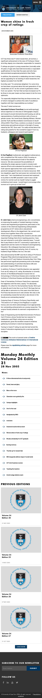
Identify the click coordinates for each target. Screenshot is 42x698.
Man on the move (11, 390)
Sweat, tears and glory (13, 384)
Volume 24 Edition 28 (6, 595)
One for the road (11, 408)
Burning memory (11, 445)
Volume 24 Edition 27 (6, 634)
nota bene (9, 420)
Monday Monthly (22, 15)
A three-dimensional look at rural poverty (18, 378)
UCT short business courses (14, 463)
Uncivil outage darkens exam (14, 475)
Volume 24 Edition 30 (6, 516)
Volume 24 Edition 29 (6, 556)
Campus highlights (11, 402)
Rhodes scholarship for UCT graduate (17, 439)
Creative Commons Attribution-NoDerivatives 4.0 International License (19, 340)
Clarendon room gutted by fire (15, 396)
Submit (33, 668)
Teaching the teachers (13, 469)
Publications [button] (8, 15)
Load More (21, 646)
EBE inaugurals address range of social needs (19, 457)
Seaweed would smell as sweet (15, 426)
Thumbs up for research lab (14, 451)
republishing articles (19, 345)
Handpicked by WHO (12, 414)
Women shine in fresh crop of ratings (17, 433)
